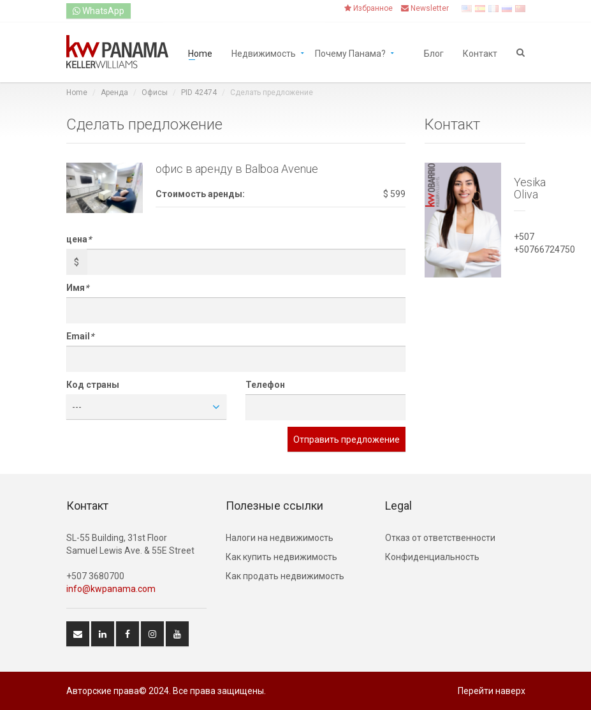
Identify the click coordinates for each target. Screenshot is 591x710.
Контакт (480, 52)
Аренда (114, 92)
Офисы (155, 92)
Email (80, 336)
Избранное (368, 8)
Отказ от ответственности (440, 538)
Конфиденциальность (432, 557)
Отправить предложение (346, 439)
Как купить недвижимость (281, 557)
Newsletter (425, 8)
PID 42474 (199, 92)
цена (78, 239)
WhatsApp (98, 11)
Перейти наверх (491, 691)
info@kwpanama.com (111, 589)
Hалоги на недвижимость (279, 538)
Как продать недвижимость (285, 576)
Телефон (265, 385)
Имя (77, 288)
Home (200, 52)
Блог (434, 52)
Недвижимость (263, 52)
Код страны (92, 385)
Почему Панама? (350, 52)
